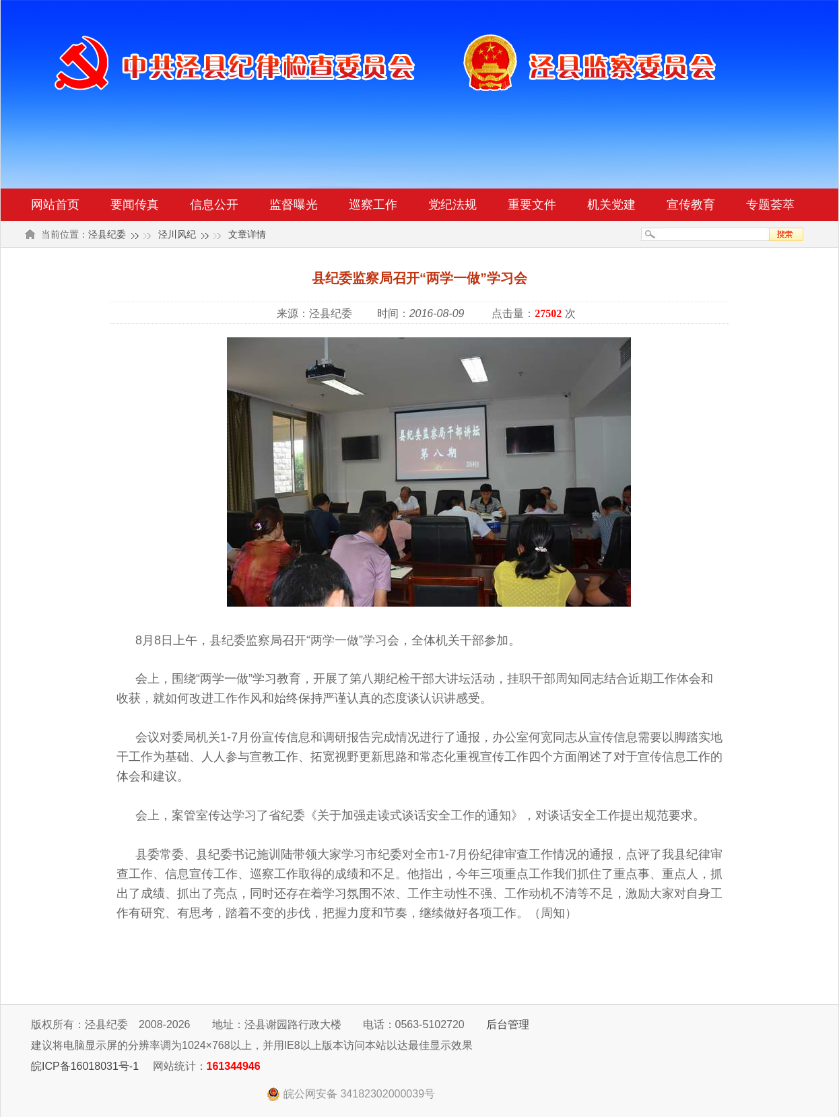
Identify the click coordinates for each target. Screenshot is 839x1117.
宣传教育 (691, 204)
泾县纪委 (107, 234)
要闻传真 (134, 204)
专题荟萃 (770, 204)
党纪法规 (452, 204)
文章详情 (247, 234)
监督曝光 (293, 204)
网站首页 (55, 204)
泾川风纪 (177, 234)
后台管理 (507, 1024)
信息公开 (214, 204)
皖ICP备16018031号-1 (85, 1066)
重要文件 (532, 204)
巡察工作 (373, 204)
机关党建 (611, 204)
